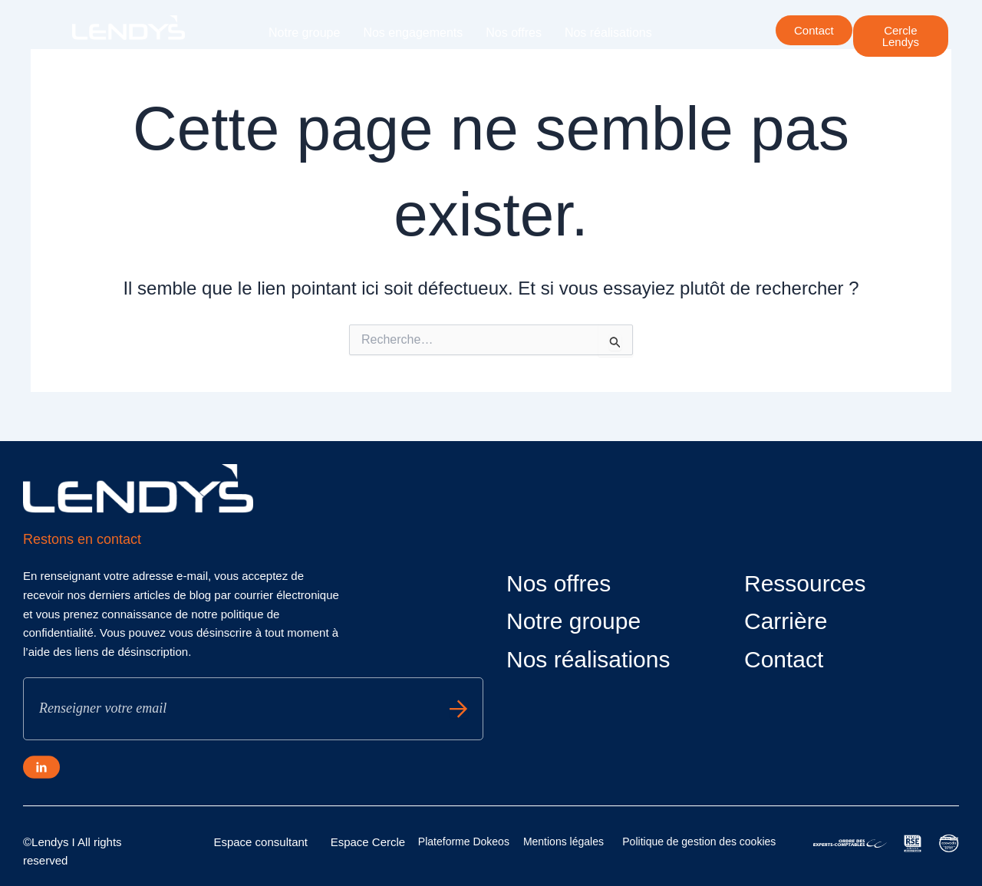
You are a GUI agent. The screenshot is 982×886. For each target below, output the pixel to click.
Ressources (804, 583)
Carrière (391, 67)
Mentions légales (563, 841)
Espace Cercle (368, 841)
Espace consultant (260, 841)
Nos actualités (307, 67)
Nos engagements (413, 32)
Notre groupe (304, 32)
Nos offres (514, 32)
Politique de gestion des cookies (699, 841)
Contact (783, 659)
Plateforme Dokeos (463, 841)
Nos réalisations (608, 32)
